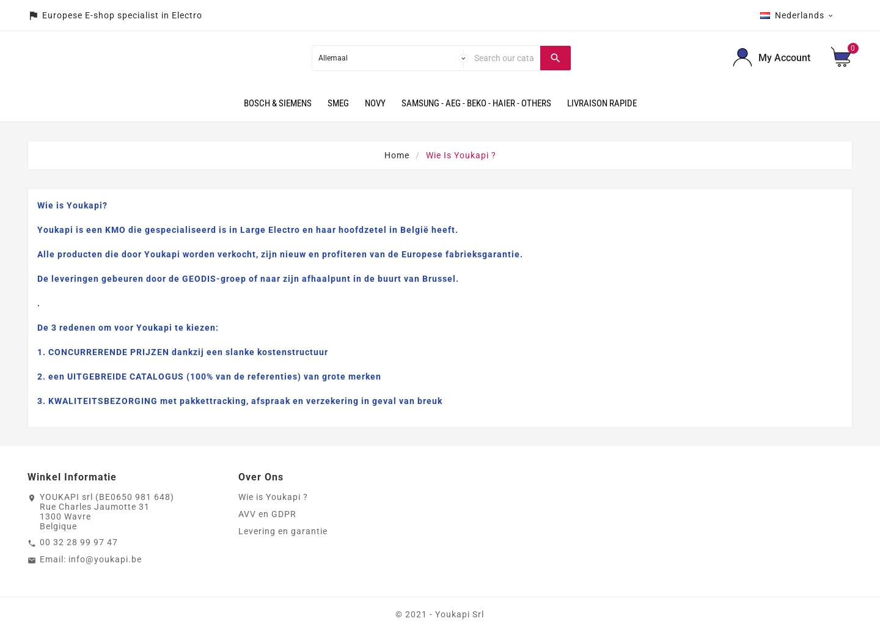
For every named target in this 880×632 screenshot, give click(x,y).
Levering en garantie (283, 531)
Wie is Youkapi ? (273, 497)
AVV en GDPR (267, 514)
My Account (784, 58)
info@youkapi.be (105, 559)
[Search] (504, 58)
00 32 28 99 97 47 (79, 542)
